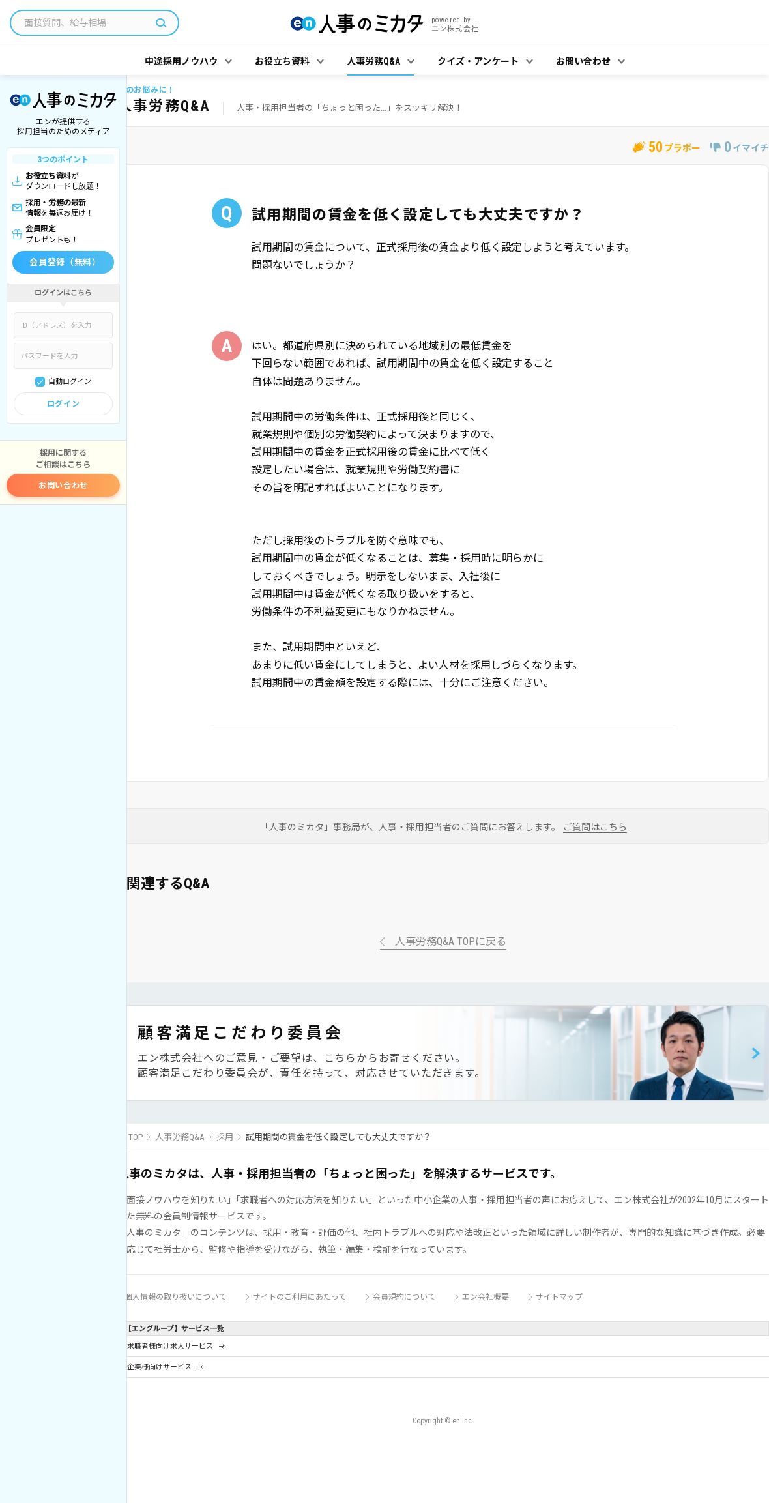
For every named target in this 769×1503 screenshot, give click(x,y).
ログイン (63, 404)
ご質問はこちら (595, 827)
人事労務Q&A (179, 1137)
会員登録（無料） (64, 262)
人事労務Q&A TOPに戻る (450, 942)
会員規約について (404, 1297)
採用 (224, 1137)
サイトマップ (559, 1297)
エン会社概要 (485, 1297)
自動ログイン (69, 381)
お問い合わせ (63, 485)
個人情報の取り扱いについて (175, 1297)
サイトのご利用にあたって (299, 1297)
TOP (135, 1137)
